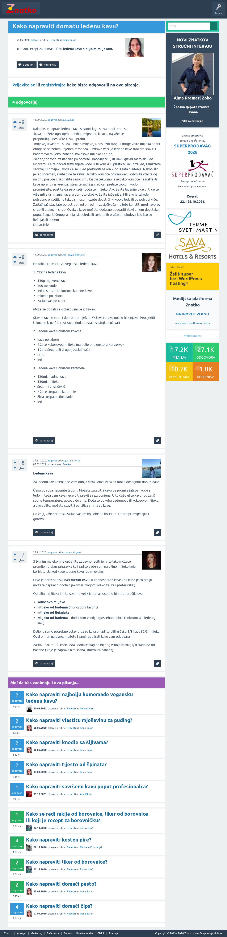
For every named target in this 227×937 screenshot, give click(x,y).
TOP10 (135, 11)
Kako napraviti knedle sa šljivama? (67, 742)
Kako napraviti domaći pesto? (61, 884)
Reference (53, 933)
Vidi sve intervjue (192, 121)
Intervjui (21, 933)
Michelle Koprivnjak (91, 847)
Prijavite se (23, 84)
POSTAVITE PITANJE (103, 11)
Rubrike (82, 11)
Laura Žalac (67, 119)
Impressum (181, 323)
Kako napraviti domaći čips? (59, 906)
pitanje (35, 39)
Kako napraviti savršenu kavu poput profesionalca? (87, 786)
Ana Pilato (86, 794)
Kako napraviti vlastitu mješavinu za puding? (79, 720)
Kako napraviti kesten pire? (58, 840)
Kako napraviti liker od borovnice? (67, 862)
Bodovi (68, 933)
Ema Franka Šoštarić (73, 254)
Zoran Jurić (86, 828)
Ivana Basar (69, 39)
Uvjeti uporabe (84, 933)
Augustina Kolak (70, 460)
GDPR (100, 933)
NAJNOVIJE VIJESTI (192, 314)
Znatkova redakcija (199, 323)
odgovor (52, 119)
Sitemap (113, 933)
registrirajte (53, 84)
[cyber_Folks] (192, 289)
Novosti (47, 11)
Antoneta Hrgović (71, 552)
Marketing (36, 933)
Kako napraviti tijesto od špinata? (66, 764)
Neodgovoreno (65, 11)
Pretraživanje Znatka (193, 336)
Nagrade (148, 11)
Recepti (54, 39)
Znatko (67, 464)
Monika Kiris (87, 708)
